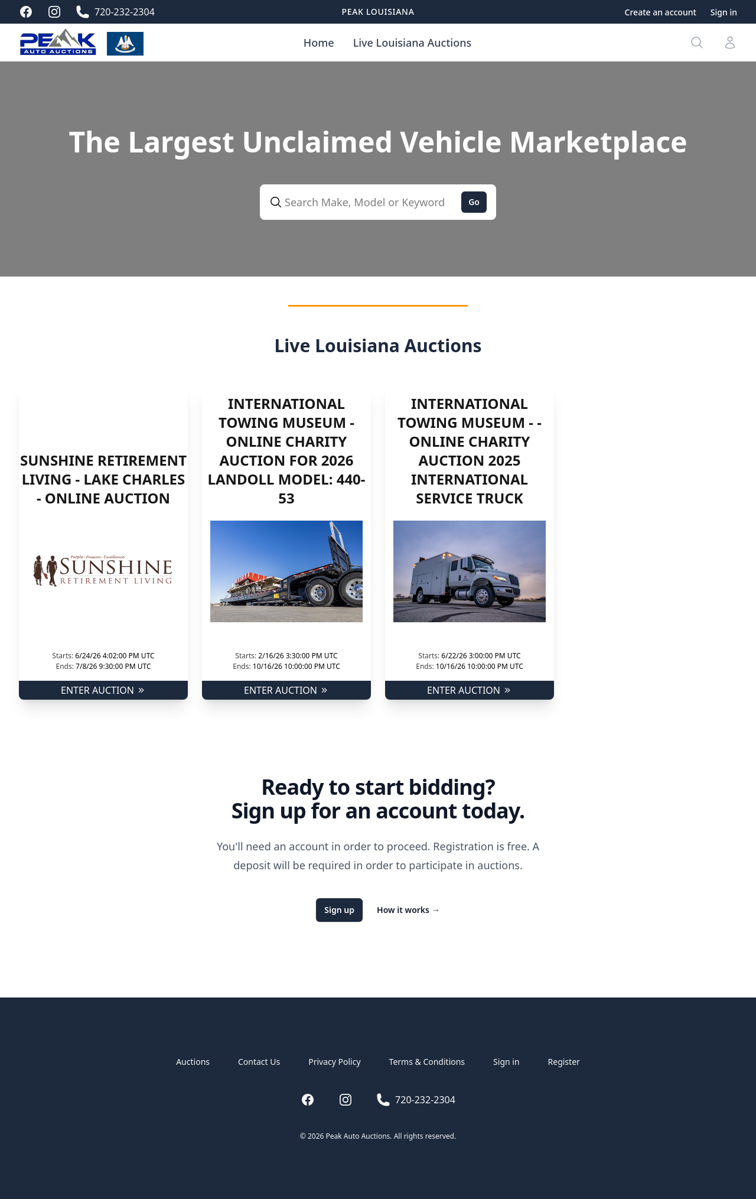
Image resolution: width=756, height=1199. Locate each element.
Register (564, 1061)
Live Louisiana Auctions (412, 42)
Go (474, 201)
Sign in (724, 12)
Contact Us (259, 1061)
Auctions (193, 1061)
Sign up (339, 909)
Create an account (660, 12)
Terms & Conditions (427, 1061)
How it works (408, 909)
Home (319, 42)
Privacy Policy (334, 1061)
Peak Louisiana (377, 11)
